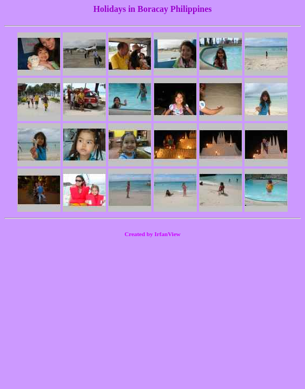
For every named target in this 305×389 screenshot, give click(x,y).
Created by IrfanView (152, 234)
